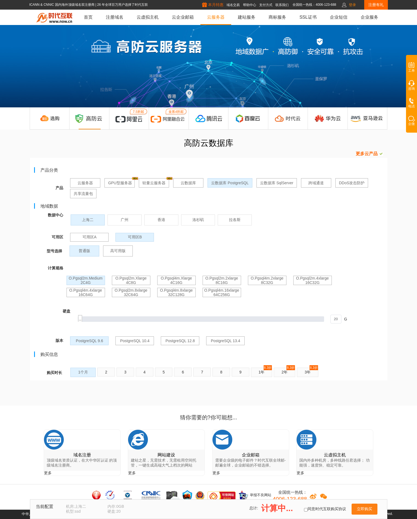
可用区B (135, 237)
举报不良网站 (254, 495)
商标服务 (277, 17)
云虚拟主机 (148, 17)
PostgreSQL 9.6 (89, 341)
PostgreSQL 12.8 (180, 341)
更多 (48, 473)
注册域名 (114, 17)
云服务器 (216, 17)
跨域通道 (316, 183)
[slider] (209, 319)
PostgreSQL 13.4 (225, 341)
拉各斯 (235, 219)
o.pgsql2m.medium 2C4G (86, 280)
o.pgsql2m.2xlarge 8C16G (221, 280)
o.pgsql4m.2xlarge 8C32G (267, 280)
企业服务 (369, 17)
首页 (88, 17)
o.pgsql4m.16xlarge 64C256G (221, 292)
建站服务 (246, 17)
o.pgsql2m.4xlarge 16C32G (312, 280)
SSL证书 (307, 17)
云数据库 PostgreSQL (229, 183)
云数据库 (188, 183)
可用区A (89, 237)
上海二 (87, 219)
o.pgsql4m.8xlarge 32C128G (176, 292)
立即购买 (364, 509)
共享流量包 (83, 193)
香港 (161, 219)
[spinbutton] (335, 319)
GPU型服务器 (121, 181)
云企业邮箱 (183, 17)
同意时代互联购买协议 (327, 509)
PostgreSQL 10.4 (135, 341)
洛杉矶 (198, 219)
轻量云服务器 (155, 181)
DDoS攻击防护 (351, 183)
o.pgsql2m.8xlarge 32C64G (131, 292)
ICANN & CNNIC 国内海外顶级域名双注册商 (62, 5)
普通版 (84, 251)
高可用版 (118, 251)
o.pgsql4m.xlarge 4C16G (176, 280)
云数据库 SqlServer (276, 183)
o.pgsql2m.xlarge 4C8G (131, 280)
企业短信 (338, 17)
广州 (124, 219)
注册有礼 (376, 4)
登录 (352, 5)
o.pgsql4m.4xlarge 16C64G (85, 292)
